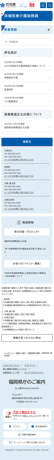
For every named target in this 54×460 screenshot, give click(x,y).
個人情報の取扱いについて (15, 369)
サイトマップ (29, 365)
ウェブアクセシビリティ (34, 372)
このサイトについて (11, 365)
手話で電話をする (24, 412)
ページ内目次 (11, 42)
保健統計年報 (11, 77)
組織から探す (21, 353)
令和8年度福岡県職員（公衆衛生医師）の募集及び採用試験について (25, 274)
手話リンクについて (30, 416)
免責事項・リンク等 (11, 372)
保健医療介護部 (34, 353)
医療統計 (8, 89)
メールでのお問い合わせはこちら (19, 160)
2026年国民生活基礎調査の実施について (25, 66)
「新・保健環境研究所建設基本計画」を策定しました (25, 250)
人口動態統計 (11, 101)
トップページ (9, 353)
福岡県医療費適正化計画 (16, 127)
